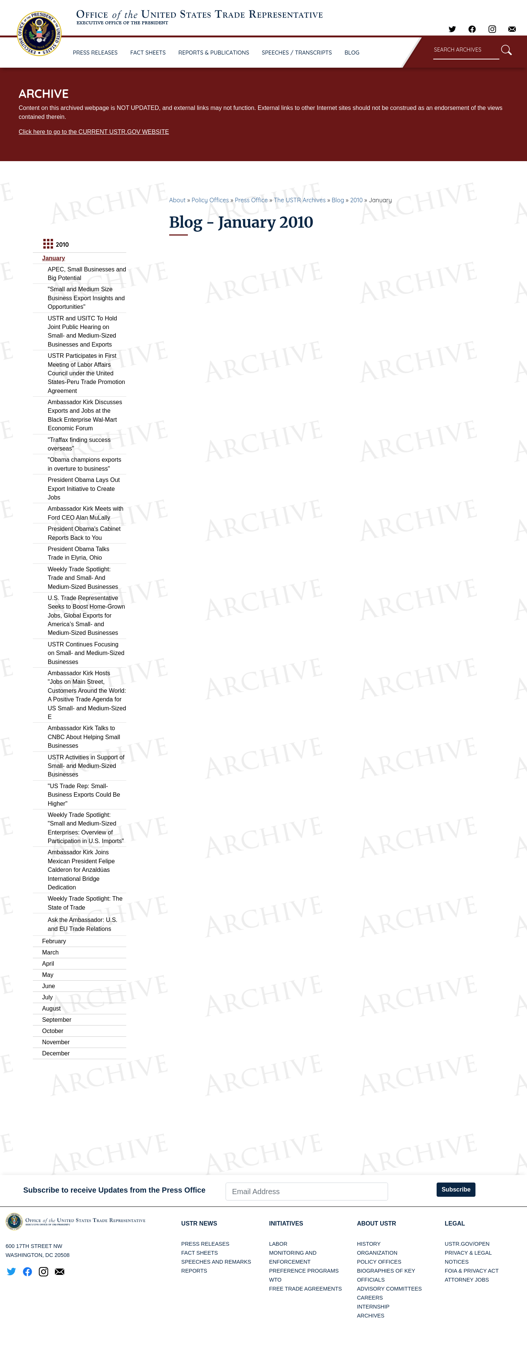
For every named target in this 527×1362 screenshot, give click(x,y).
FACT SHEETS (148, 52)
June (48, 986)
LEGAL (455, 1223)
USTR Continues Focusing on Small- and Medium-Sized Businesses (86, 653)
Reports (194, 1271)
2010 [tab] (55, 245)
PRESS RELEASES (95, 52)
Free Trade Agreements (305, 1289)
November (56, 1042)
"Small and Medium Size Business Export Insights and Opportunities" (86, 298)
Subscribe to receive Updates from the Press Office (114, 1190)
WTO (275, 1280)
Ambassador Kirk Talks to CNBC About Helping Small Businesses (84, 737)
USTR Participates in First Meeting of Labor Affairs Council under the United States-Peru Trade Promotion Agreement (86, 373)
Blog (338, 200)
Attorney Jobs (467, 1280)
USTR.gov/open (467, 1244)
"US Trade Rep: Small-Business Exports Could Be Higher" (84, 795)
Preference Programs (303, 1271)
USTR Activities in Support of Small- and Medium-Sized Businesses (86, 766)
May (47, 975)
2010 (356, 200)
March (50, 952)
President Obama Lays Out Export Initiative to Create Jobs (84, 489)
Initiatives (286, 1223)
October (52, 1031)
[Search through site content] (466, 50)
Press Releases (205, 1244)
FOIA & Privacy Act (472, 1271)
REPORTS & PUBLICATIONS (214, 52)
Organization (377, 1253)
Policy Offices (210, 200)
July (47, 997)
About (177, 200)
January (53, 258)
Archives (371, 1316)
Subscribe (455, 1189)
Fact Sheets (199, 1253)
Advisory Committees (389, 1289)
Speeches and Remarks (216, 1262)
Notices (457, 1262)
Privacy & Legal (468, 1253)
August (51, 1008)
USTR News (199, 1223)
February (54, 941)
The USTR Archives (300, 200)
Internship (373, 1307)
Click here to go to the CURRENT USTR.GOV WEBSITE (94, 132)
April (48, 963)
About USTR (376, 1223)
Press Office (251, 200)
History (369, 1244)
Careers (370, 1298)
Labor (278, 1244)
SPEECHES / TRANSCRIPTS (297, 52)
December (56, 1053)
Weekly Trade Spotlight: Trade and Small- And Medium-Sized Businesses (83, 578)
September (56, 1020)
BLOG (352, 52)
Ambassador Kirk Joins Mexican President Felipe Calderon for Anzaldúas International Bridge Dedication (81, 870)
